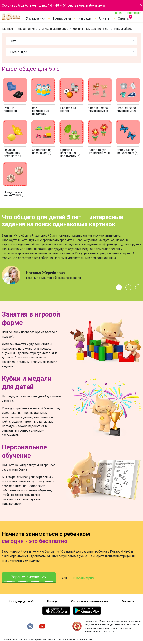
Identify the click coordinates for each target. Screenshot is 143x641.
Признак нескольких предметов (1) (14, 153)
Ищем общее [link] (123, 29)
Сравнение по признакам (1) (98, 109)
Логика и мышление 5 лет (91, 29)
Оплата (123, 17)
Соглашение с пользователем (89, 600)
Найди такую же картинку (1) (99, 151)
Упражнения (35, 18)
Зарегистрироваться (30, 577)
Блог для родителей (21, 600)
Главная (7, 29)
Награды (85, 18)
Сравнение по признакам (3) (41, 151)
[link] (7, 29)
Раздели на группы (68, 109)
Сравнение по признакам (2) (126, 109)
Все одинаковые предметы (41, 111)
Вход (118, 13)
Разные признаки (10, 109)
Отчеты (104, 18)
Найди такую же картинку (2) (127, 151)
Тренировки (62, 18)
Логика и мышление (53, 29)
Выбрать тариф (85, 577)
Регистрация (133, 13)
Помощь (52, 600)
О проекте (128, 600)
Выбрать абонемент (90, 5)
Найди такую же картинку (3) (14, 193)
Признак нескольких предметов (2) (70, 153)
